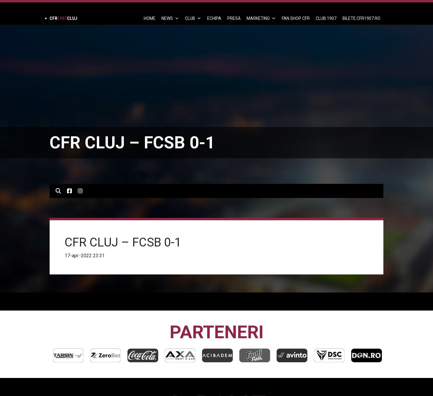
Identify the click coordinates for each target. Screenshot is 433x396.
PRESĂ (234, 18)
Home (149, 18)
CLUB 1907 (326, 18)
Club (193, 18)
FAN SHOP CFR (296, 18)
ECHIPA (214, 18)
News (170, 18)
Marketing (261, 18)
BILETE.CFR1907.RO (361, 18)
